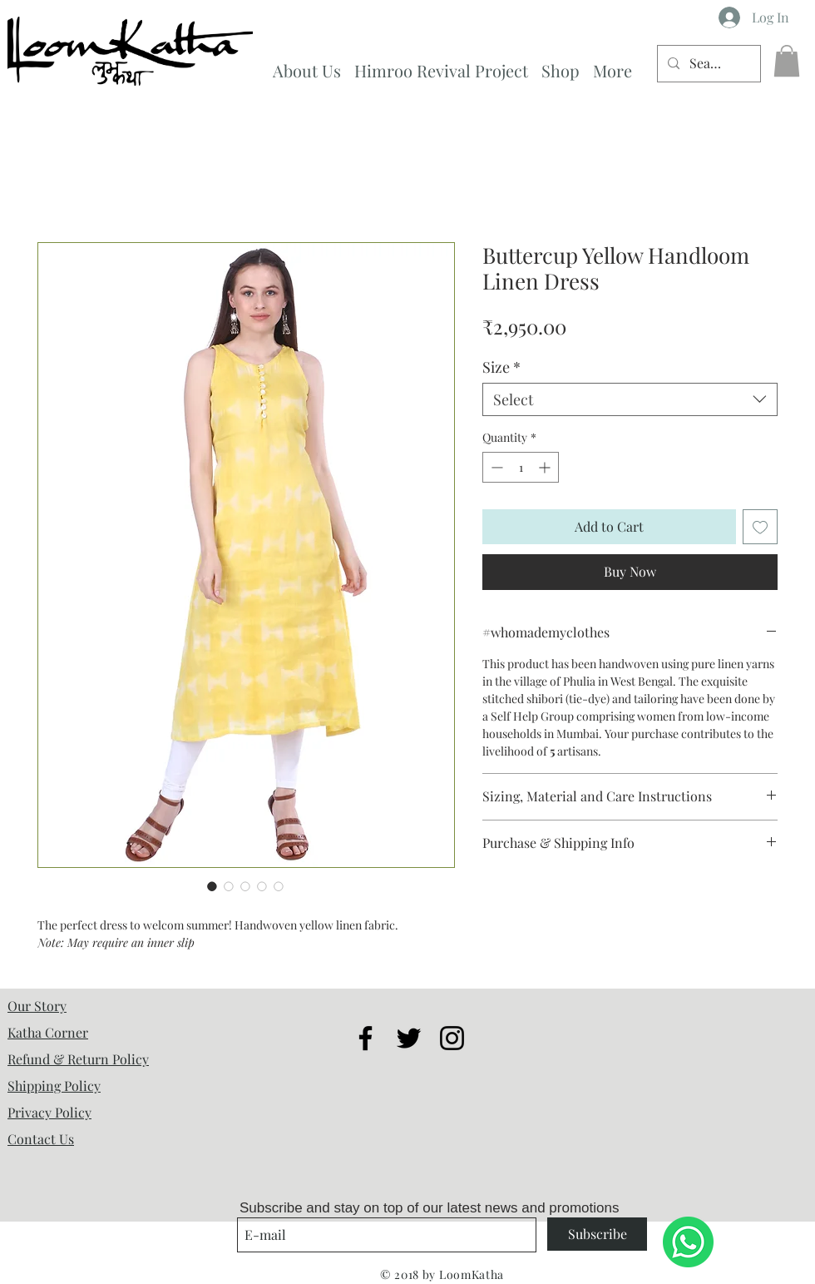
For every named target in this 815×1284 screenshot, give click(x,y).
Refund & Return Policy (78, 1059)
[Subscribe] (597, 1234)
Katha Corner (47, 1032)
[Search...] (707, 64)
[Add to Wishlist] (760, 526)
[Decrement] (495, 467)
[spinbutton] (521, 467)
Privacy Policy (49, 1112)
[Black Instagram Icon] (452, 1038)
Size (501, 367)
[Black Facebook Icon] (365, 1038)
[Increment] (546, 467)
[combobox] (630, 399)
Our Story (37, 1005)
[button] (786, 61)
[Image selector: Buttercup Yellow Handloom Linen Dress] (212, 886)
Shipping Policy (54, 1085)
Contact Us (40, 1139)
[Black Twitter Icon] (409, 1038)
